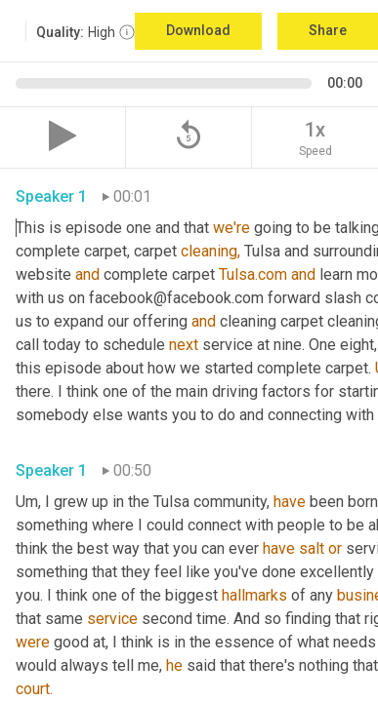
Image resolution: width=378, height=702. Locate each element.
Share (328, 30)
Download (198, 30)
